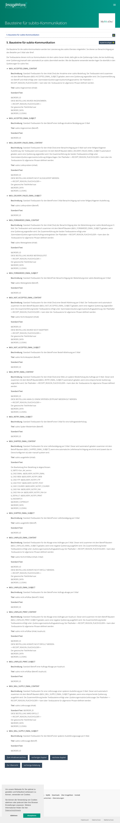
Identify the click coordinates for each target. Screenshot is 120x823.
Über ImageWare (67, 795)
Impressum (85, 820)
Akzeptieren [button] (31, 815)
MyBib (48, 795)
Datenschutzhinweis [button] (13, 810)
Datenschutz (96, 820)
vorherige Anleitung (32, 765)
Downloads (56, 795)
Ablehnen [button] (13, 815)
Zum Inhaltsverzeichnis (16, 757)
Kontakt (77, 795)
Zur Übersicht (12, 765)
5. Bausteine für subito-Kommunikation (22, 35)
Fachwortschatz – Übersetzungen (52, 798)
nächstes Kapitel (59, 757)
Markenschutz (109, 820)
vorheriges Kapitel (38, 757)
